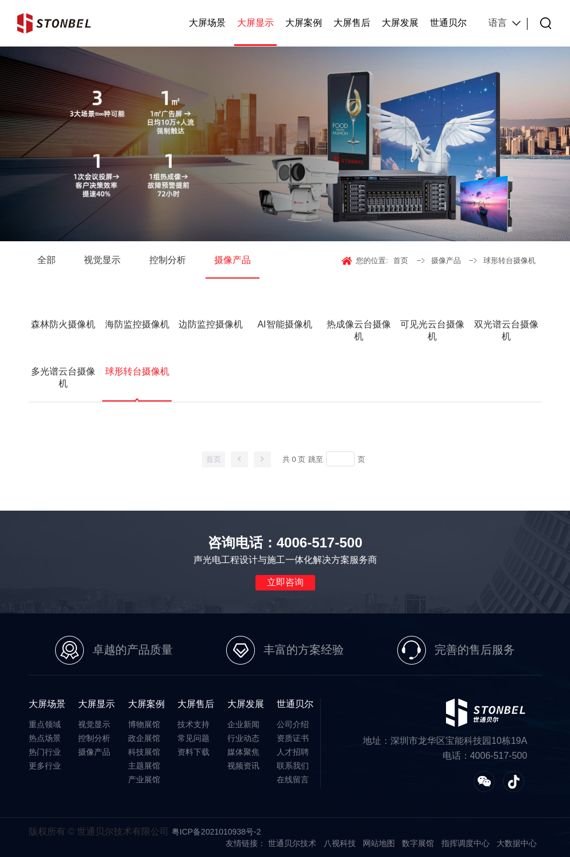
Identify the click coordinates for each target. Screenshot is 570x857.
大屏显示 (255, 23)
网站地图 (379, 843)
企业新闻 (243, 724)
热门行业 (45, 751)
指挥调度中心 (465, 843)
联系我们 (293, 765)
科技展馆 (144, 751)
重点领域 (45, 724)
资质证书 (293, 738)
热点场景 (45, 738)
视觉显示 (102, 260)
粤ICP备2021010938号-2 (216, 831)
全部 (46, 260)
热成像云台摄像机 (359, 330)
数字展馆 (418, 843)
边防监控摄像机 (211, 324)
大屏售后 (352, 23)
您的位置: (372, 260)
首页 (400, 260)
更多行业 (45, 765)
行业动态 (243, 738)
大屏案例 (303, 23)
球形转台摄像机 (509, 260)
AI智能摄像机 (284, 324)
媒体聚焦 (243, 751)
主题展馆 (144, 765)
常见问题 (193, 738)
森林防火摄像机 (63, 324)
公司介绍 (293, 724)
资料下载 (193, 751)
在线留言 (293, 779)
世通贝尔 (448, 23)
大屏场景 (207, 23)
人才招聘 (293, 751)
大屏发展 (400, 23)
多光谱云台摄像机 (63, 377)
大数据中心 (517, 843)
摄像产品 (232, 260)
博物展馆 (144, 724)
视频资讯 (243, 765)
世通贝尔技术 (292, 843)
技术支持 (193, 724)
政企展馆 (144, 738)
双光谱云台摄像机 (506, 330)
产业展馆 (144, 779)
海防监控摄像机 (137, 324)
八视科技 (340, 843)
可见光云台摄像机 (432, 330)
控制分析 (167, 260)
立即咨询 (285, 582)
